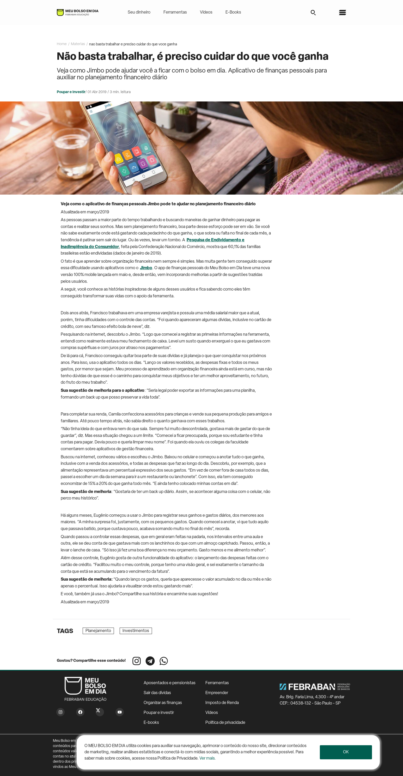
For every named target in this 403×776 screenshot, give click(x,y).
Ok (346, 752)
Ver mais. (207, 758)
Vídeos (206, 12)
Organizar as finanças (163, 703)
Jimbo (146, 268)
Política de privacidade (225, 723)
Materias (78, 44)
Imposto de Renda (222, 703)
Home (62, 44)
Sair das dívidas (157, 693)
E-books (151, 723)
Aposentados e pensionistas (170, 683)
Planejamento (98, 631)
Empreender (216, 693)
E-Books (233, 12)
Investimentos (136, 631)
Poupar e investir (159, 713)
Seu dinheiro (139, 12)
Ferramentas (175, 12)
